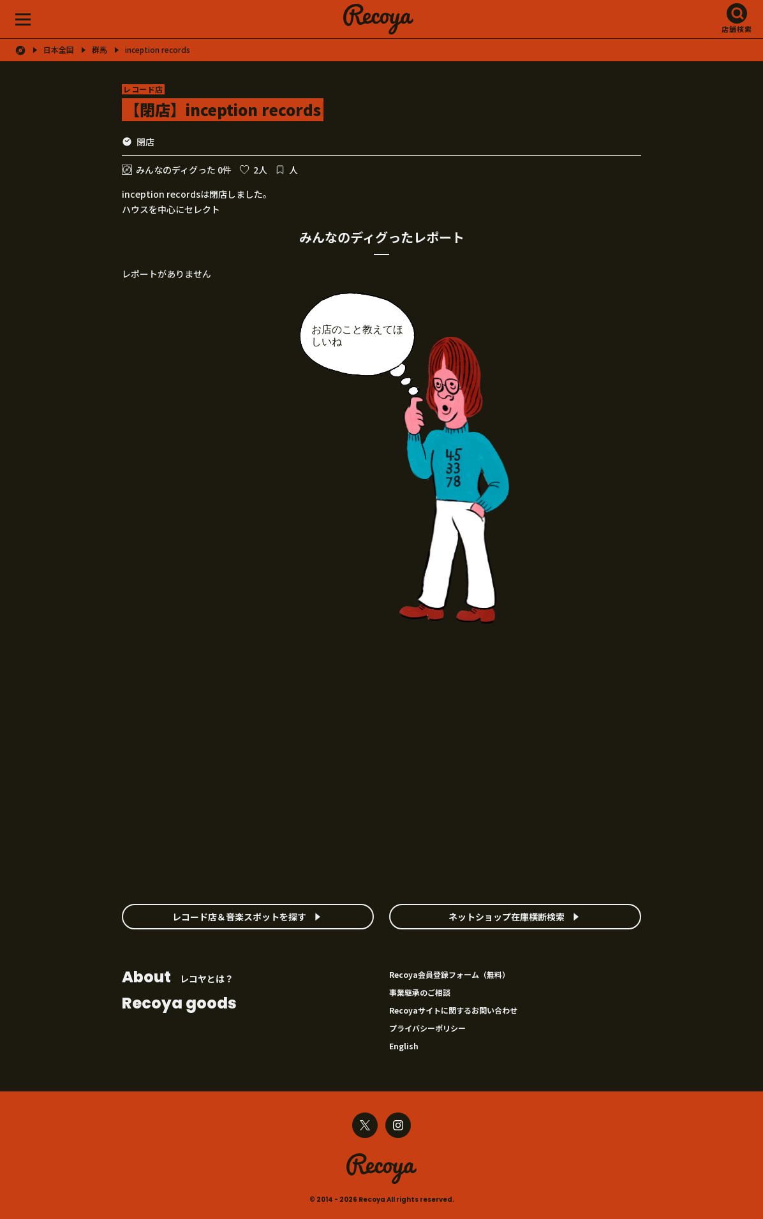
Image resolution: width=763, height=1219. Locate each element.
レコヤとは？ (177, 978)
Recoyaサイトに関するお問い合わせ (453, 1010)
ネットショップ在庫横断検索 (506, 916)
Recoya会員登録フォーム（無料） (449, 974)
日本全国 (58, 49)
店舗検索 (737, 29)
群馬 (99, 49)
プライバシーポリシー (427, 1028)
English (404, 1045)
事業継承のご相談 (419, 992)
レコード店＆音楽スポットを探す (239, 916)
